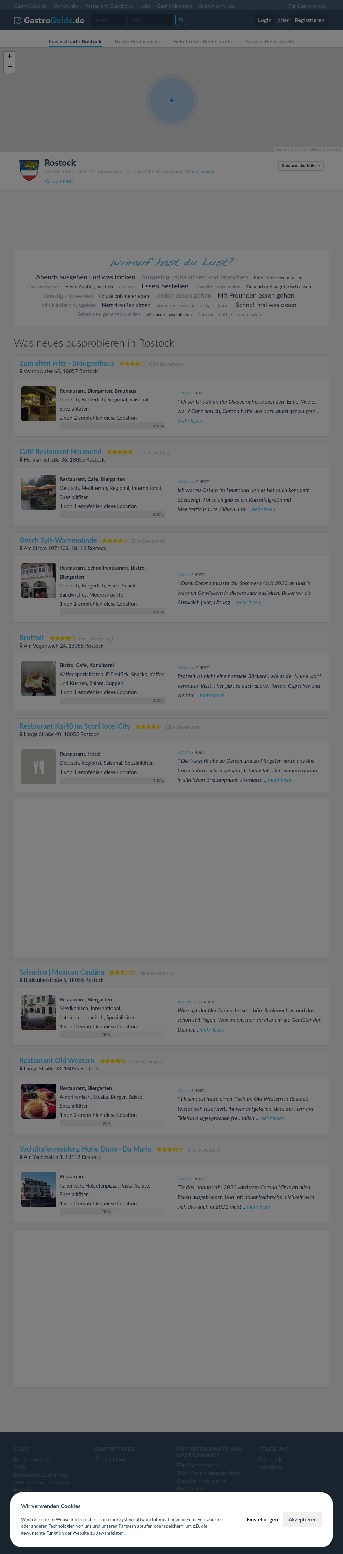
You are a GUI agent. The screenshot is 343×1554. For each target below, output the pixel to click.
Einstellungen (262, 1519)
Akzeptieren (302, 1519)
